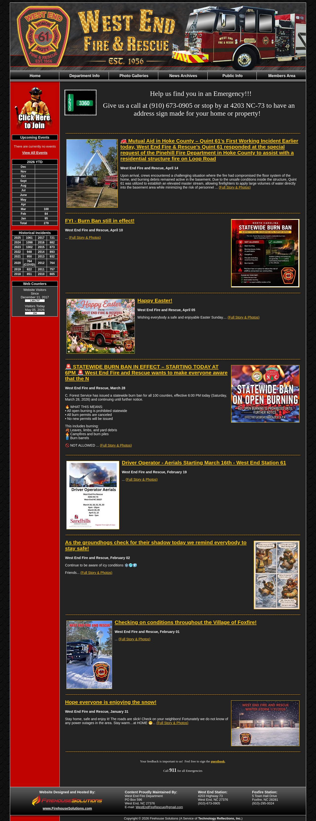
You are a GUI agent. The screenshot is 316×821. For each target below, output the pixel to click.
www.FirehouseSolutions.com (67, 808)
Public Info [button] (232, 76)
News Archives (182, 76)
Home (35, 76)
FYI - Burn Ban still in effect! (100, 220)
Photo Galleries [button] (133, 76)
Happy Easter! (155, 300)
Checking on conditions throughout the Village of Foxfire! (186, 622)
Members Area (281, 76)
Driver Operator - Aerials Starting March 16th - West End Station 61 (204, 462)
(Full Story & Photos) (235, 187)
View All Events (35, 153)
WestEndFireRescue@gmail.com (159, 807)
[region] (158, 76)
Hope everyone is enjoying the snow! (111, 702)
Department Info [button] (83, 76)
